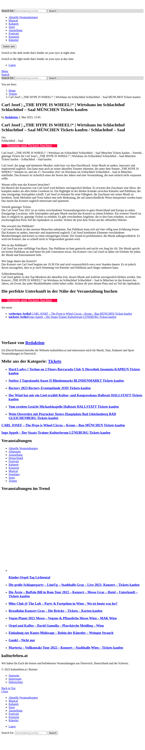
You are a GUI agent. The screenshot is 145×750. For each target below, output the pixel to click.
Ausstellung (15, 30)
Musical (13, 20)
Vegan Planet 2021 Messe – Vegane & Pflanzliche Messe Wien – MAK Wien (63, 618)
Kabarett (14, 23)
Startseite (14, 675)
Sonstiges (14, 474)
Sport (12, 27)
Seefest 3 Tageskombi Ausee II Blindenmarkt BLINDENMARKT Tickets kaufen (66, 380)
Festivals (14, 33)
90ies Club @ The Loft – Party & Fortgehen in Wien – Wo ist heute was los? (63, 603)
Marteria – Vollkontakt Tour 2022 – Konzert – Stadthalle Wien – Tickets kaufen (66, 647)
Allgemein (15, 451)
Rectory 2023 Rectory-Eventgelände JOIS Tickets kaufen (50, 388)
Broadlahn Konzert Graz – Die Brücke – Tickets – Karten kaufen (55, 611)
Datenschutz (16, 682)
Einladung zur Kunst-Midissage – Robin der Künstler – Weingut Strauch (61, 633)
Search (52, 11)
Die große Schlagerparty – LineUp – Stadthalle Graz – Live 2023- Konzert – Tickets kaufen (74, 585)
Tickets (54, 361)
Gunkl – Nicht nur (22, 640)
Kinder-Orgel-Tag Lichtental (29, 577)
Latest (12, 65)
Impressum (15, 678)
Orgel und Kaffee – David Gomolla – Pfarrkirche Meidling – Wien (56, 625)
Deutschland (16, 458)
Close (4, 691)
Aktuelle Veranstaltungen (23, 17)
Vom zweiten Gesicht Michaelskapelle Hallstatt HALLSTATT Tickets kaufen (64, 406)
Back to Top (8, 688)
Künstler (14, 40)
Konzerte (14, 36)
